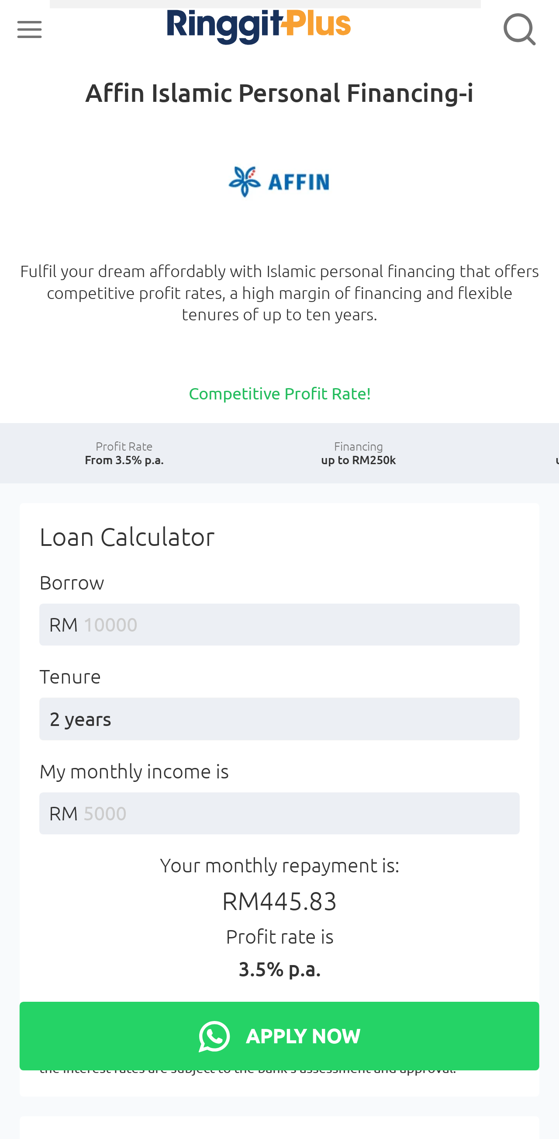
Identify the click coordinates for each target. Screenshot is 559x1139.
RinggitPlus (227, 29)
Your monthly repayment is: (279, 922)
